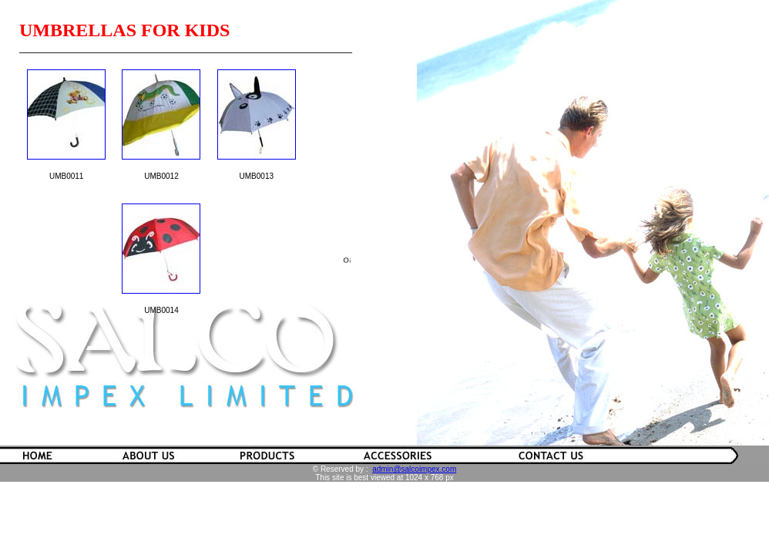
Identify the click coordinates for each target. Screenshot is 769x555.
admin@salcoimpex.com (414, 469)
